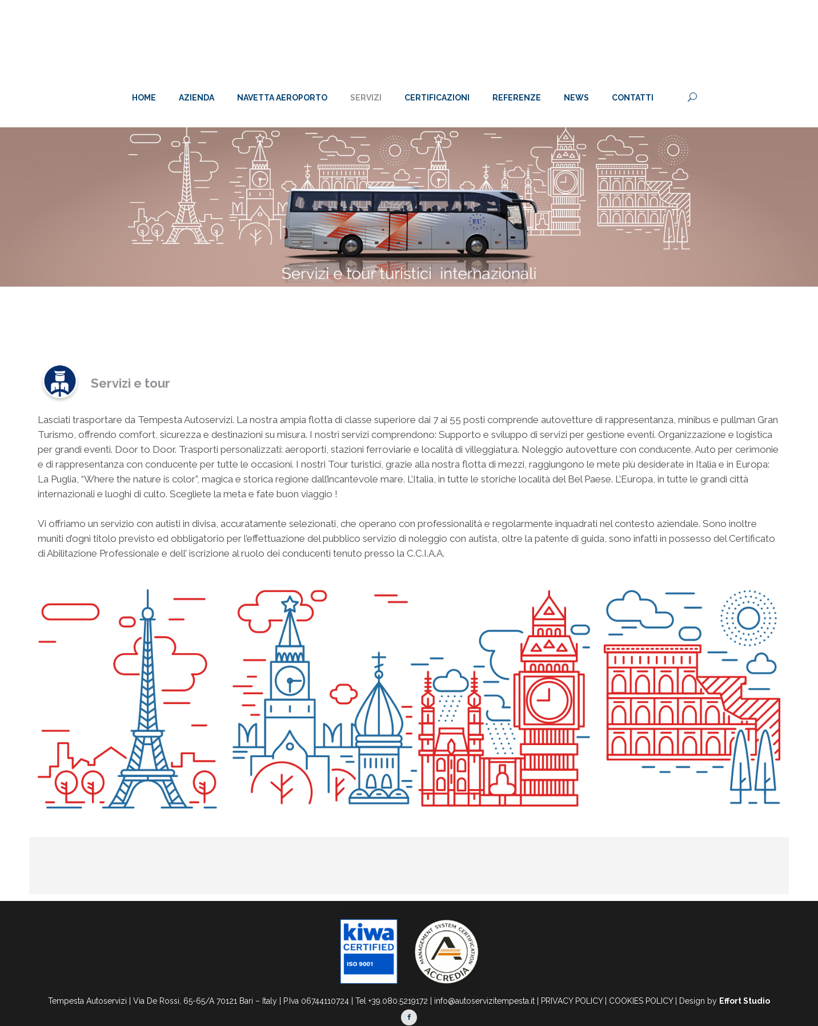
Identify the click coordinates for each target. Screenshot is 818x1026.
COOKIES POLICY (641, 1000)
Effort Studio (744, 1000)
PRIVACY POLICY (572, 1000)
